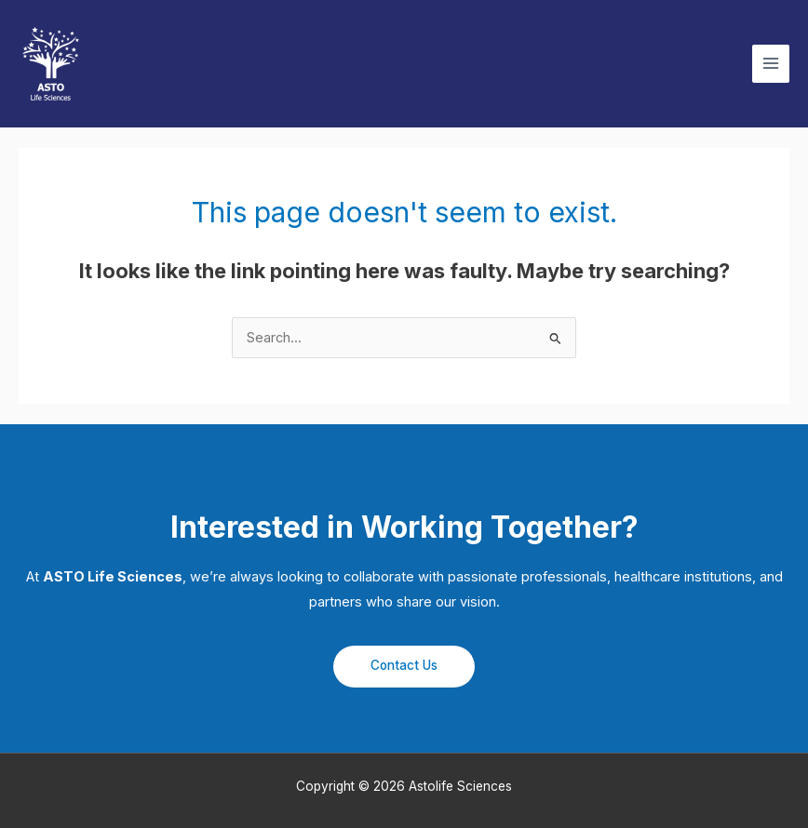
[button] (404, 667)
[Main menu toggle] (770, 63)
